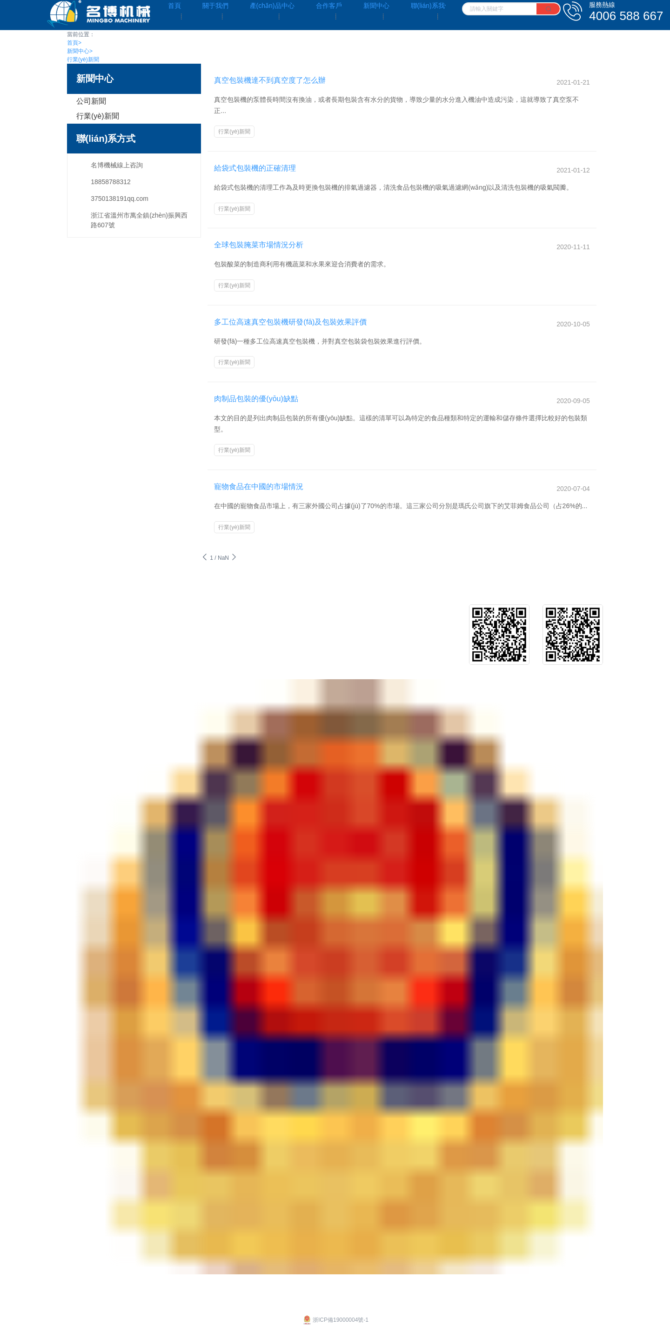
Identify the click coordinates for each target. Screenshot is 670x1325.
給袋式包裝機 (202, 589)
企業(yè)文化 (85, 589)
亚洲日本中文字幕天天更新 (33, 1321)
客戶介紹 (333, 589)
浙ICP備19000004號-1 (335, 1287)
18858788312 (111, 182)
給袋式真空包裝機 (209, 604)
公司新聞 (91, 101)
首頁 (74, 43)
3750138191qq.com (119, 198)
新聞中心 (80, 51)
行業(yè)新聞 (83, 59)
